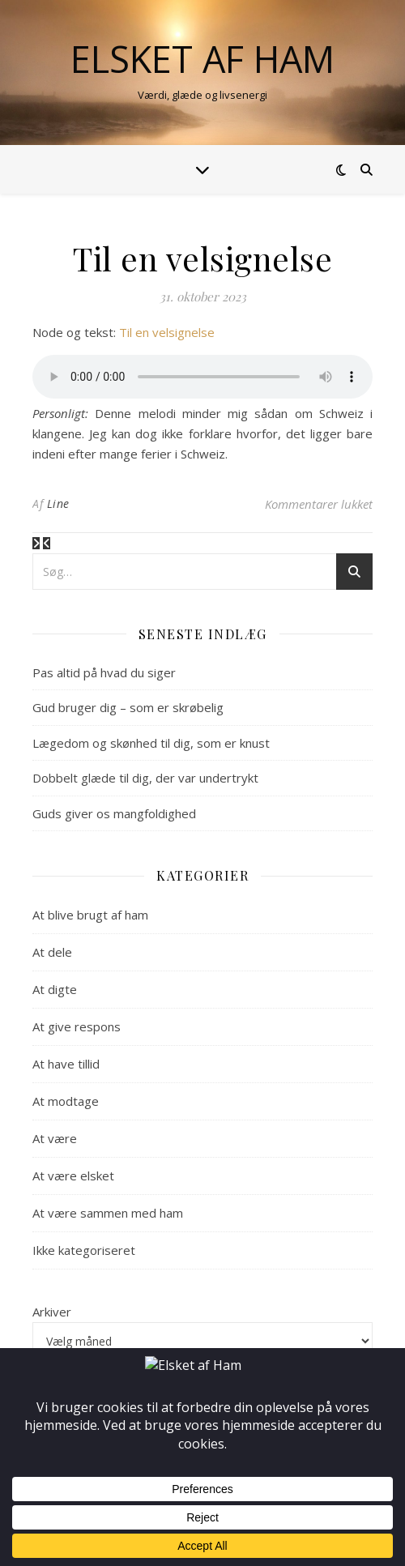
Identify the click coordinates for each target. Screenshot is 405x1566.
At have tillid (66, 1064)
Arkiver (51, 1312)
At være (54, 1138)
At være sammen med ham (107, 1213)
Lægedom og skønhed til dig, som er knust (151, 743)
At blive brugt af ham (90, 915)
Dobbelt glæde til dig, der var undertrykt (145, 778)
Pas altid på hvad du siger (104, 672)
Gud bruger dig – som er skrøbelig (128, 707)
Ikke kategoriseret (83, 1250)
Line (58, 503)
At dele (52, 952)
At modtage (65, 1101)
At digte (54, 989)
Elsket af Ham (202, 59)
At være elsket (73, 1175)
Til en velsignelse (167, 332)
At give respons (76, 1026)
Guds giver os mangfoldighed (114, 813)
